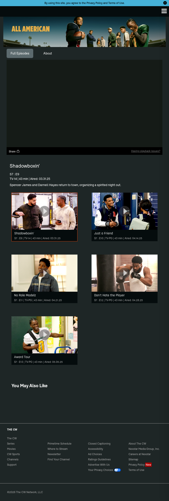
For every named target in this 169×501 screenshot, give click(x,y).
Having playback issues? (145, 151)
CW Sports (13, 454)
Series (11, 443)
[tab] (20, 53)
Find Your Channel (59, 459)
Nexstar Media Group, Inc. (144, 448)
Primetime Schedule (60, 443)
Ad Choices (95, 454)
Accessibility (95, 448)
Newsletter (54, 454)
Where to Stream (58, 448)
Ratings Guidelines (99, 459)
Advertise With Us (99, 464)
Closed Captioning (99, 443)
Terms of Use (116, 3)
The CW (7, 10)
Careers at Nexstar (140, 454)
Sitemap (133, 459)
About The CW (137, 443)
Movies (11, 448)
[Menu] (164, 11)
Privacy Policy (94, 3)
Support (12, 464)
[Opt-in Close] (165, 3)
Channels (12, 459)
